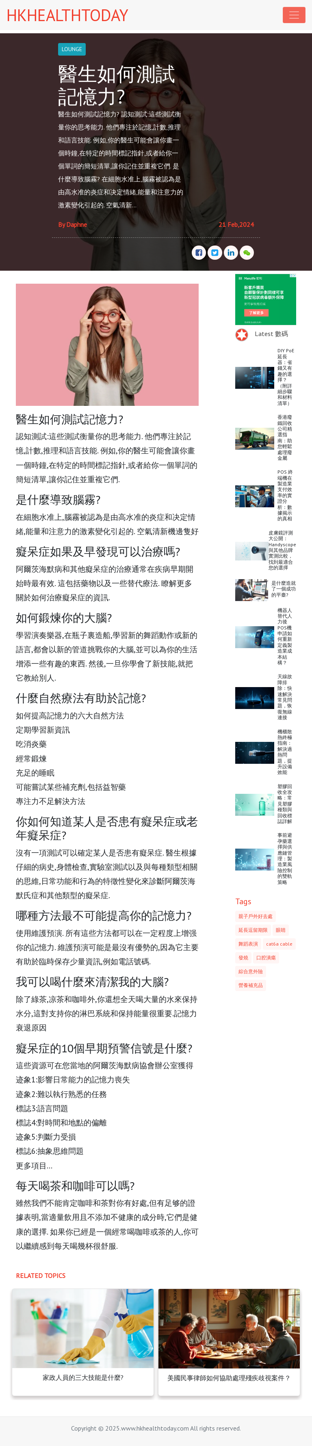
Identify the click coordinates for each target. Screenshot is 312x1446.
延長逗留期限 (253, 930)
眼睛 (281, 930)
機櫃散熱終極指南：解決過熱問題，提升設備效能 (284, 752)
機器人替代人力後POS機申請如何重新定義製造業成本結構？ (284, 636)
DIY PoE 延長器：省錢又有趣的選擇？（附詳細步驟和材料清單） (285, 376)
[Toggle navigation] (294, 15)
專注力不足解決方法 (50, 801)
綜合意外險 (250, 971)
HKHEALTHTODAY (67, 15)
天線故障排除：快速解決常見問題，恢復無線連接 (284, 696)
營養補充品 (250, 985)
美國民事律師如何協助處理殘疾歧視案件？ (229, 1378)
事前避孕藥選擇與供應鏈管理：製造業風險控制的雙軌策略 (284, 858)
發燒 (243, 958)
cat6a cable (279, 944)
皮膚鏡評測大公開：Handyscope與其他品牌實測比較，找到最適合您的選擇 (282, 550)
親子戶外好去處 (255, 916)
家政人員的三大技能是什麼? (83, 1377)
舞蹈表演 (248, 944)
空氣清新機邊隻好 (168, 531)
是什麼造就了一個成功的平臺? (283, 589)
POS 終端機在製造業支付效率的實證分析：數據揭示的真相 (285, 495)
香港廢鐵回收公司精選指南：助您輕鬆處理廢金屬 (284, 437)
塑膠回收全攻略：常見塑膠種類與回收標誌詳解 (284, 803)
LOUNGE (72, 49)
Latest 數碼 (271, 334)
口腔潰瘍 (266, 958)
